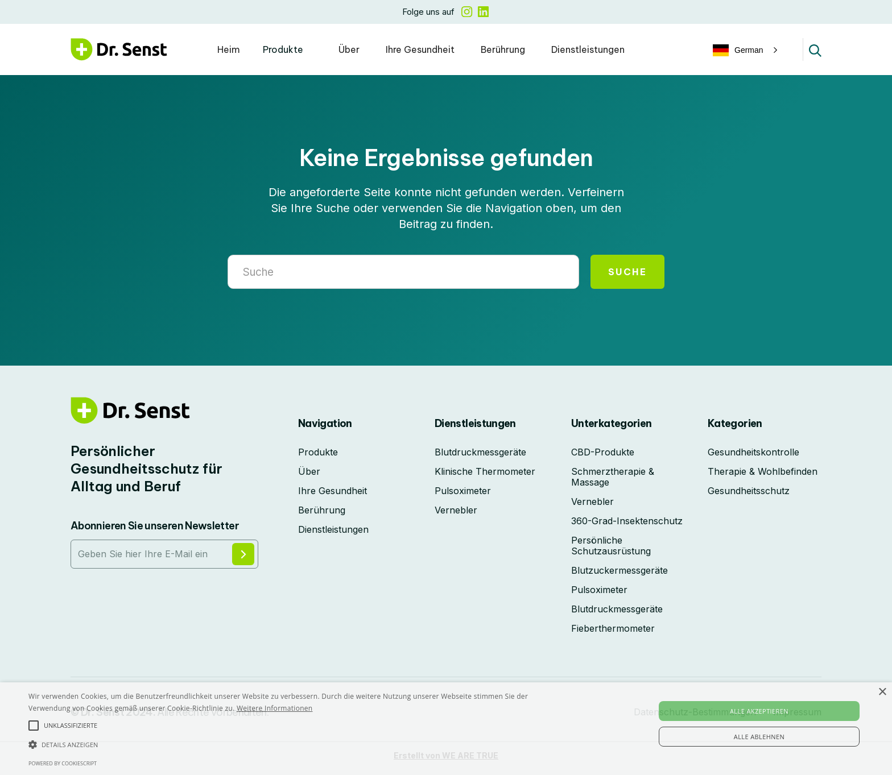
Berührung (503, 49)
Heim (228, 49)
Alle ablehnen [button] (759, 736)
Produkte (283, 49)
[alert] (446, 728)
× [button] (882, 692)
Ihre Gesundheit (420, 49)
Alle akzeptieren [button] (759, 711)
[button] (289, 49)
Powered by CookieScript (62, 763)
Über (349, 49)
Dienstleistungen (588, 49)
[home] (119, 49)
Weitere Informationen (275, 708)
